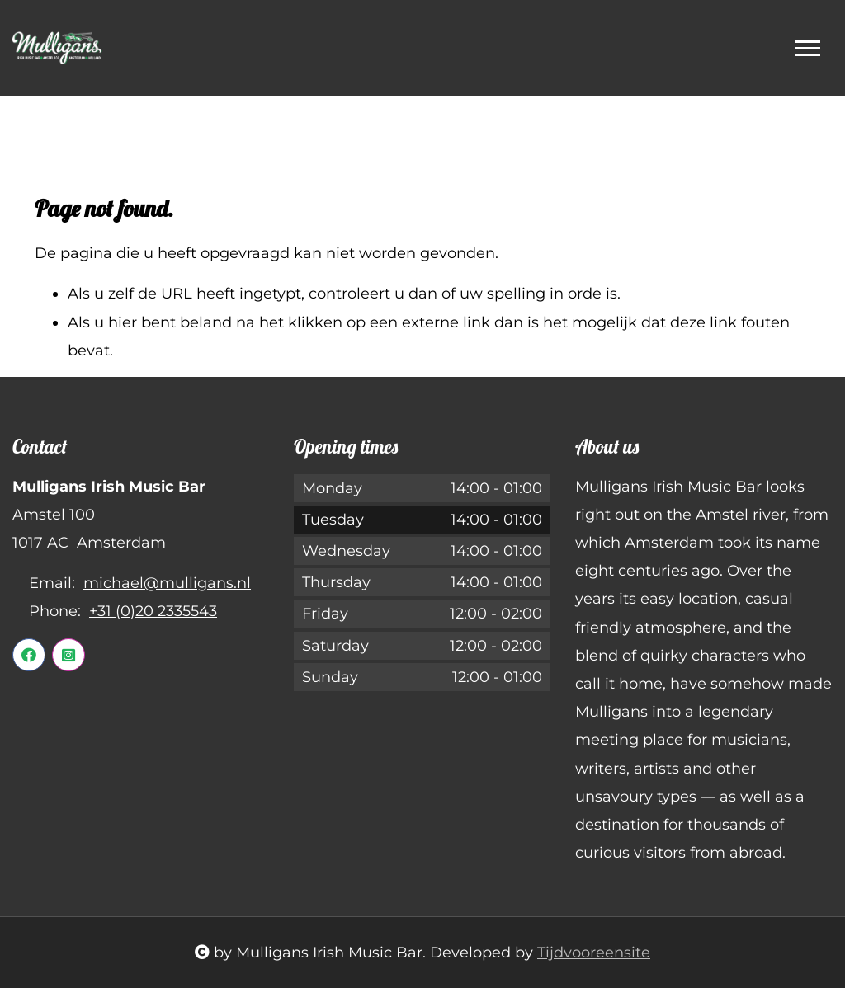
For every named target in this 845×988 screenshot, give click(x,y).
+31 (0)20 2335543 (153, 611)
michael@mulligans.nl (167, 583)
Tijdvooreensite (593, 952)
